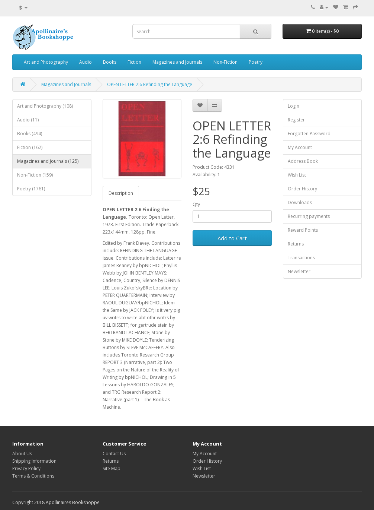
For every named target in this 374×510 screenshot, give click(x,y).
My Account (300, 147)
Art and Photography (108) (45, 106)
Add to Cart (232, 238)
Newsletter (299, 271)
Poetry (255, 62)
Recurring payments (309, 216)
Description (121, 193)
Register (296, 120)
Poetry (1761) (31, 189)
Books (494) (29, 133)
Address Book (303, 161)
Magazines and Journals (177, 62)
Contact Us (114, 453)
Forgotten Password (309, 133)
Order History (302, 189)
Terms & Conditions (33, 476)
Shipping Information (34, 461)
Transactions (301, 257)
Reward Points (303, 230)
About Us (22, 453)
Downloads (300, 202)
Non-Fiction (225, 62)
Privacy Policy (26, 468)
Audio (85, 62)
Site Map (111, 468)
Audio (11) (28, 120)
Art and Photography (46, 62)
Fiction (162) (29, 147)
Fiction (134, 62)
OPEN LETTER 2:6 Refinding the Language (149, 84)
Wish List (297, 175)
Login (293, 106)
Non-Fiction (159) (35, 175)
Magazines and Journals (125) (47, 161)
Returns (296, 244)
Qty (196, 204)
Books (109, 62)
